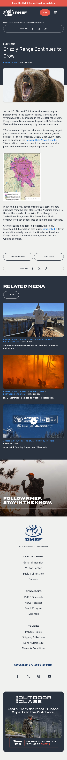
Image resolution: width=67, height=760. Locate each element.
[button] (33, 29)
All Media (11, 295)
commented (49, 229)
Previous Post (18, 257)
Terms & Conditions (33, 648)
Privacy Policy (33, 632)
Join (45, 13)
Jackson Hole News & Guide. (41, 140)
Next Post (49, 257)
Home (5, 22)
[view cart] (55, 12)
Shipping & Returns (33, 637)
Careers (33, 579)
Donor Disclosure (33, 643)
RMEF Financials (33, 597)
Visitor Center (33, 568)
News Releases (33, 603)
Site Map (33, 614)
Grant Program (33, 608)
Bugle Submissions (34, 574)
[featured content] (33, 722)
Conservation (10, 62)
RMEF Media (13, 22)
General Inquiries (33, 562)
